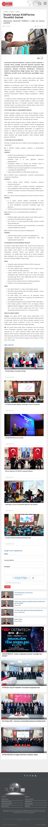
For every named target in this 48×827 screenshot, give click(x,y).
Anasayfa (5, 11)
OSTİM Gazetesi (4, 799)
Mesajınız (7, 566)
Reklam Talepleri (5, 806)
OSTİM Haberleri (28, 801)
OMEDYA (43, 824)
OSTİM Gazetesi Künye (6, 801)
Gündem (17, 11)
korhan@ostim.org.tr (27, 820)
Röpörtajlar (27, 806)
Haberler (12, 11)
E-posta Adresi (9, 560)
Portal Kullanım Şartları (6, 803)
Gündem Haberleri (29, 799)
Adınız (6, 554)
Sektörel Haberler (29, 803)
